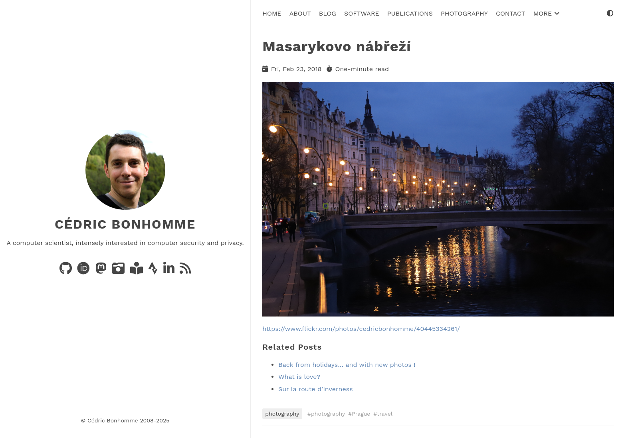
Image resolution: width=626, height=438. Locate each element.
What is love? (299, 376)
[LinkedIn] (169, 271)
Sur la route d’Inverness (315, 389)
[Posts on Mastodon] (102, 271)
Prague (361, 413)
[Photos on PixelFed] (119, 271)
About (300, 13)
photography (282, 413)
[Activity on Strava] (154, 271)
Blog (327, 13)
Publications (410, 13)
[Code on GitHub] (66, 271)
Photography (464, 13)
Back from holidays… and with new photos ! (347, 364)
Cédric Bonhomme (125, 224)
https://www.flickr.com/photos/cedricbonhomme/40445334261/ (361, 328)
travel (384, 413)
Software (361, 13)
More (546, 13)
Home (271, 13)
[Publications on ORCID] (84, 271)
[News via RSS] (185, 271)
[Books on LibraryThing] (137, 271)
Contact (510, 13)
